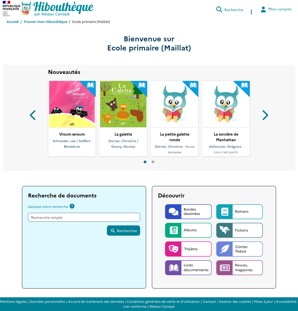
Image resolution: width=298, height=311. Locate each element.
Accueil (13, 21)
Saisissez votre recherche (48, 206)
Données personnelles (47, 301)
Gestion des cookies (235, 301)
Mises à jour (263, 301)
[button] (33, 116)
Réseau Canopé (162, 306)
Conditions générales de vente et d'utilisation (163, 301)
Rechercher (124, 230)
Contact (209, 301)
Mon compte (275, 9)
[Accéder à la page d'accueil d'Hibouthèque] (57, 8)
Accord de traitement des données (96, 301)
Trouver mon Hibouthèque (45, 21)
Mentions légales (13, 301)
